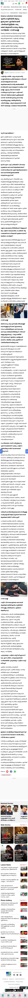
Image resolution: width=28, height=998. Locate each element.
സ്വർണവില (18, 9)
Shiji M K (7, 72)
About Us (11, 979)
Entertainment (14, 13)
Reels (3, 937)
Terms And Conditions (14, 984)
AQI (16, 3)
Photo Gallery (6, 900)
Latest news (6, 7)
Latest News (6, 865)
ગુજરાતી (20, 1)
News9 (5, 1)
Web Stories (5, 825)
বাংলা (24, 1)
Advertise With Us (19, 979)
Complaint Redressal (9, 981)
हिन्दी (2, 1)
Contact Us (5, 979)
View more (23, 825)
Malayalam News (5, 13)
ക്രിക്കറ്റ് (25, 9)
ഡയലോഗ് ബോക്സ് (6, 775)
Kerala (24, 7)
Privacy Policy (19, 981)
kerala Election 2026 (16, 7)
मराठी (16, 1)
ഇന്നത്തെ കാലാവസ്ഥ (7, 9)
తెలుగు (12, 1)
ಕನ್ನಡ (9, 1)
